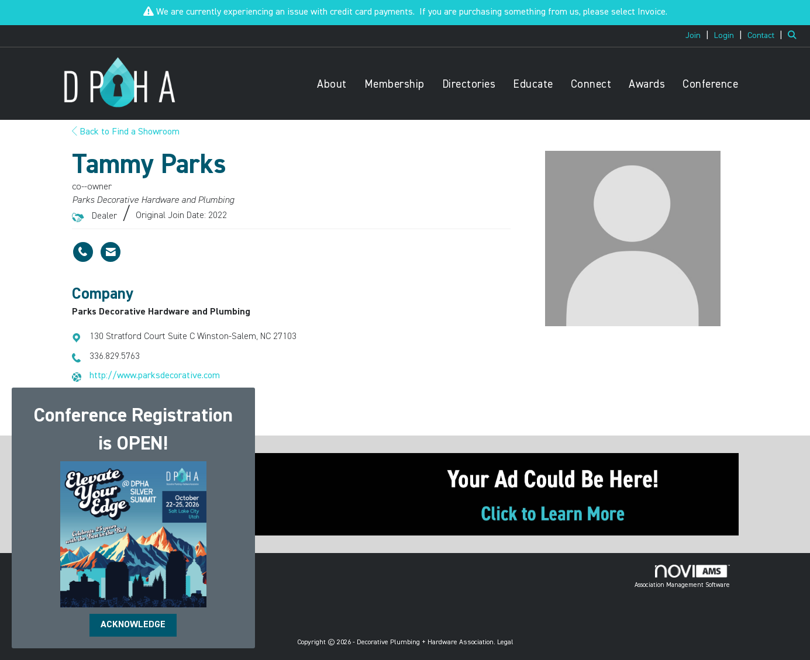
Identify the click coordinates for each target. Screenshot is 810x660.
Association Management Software (682, 576)
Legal (505, 642)
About (332, 84)
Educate (533, 84)
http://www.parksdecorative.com (154, 376)
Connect (591, 84)
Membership (394, 84)
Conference (710, 84)
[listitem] (698, 35)
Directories (469, 84)
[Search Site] (794, 35)
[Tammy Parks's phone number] (83, 252)
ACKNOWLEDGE (133, 625)
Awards (647, 84)
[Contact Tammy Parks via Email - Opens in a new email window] (110, 252)
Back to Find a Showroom (126, 132)
